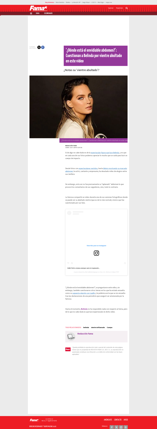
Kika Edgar (101, 2)
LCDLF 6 (93, 2)
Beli (86, 274)
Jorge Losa (109, 2)
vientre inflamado (96, 326)
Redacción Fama (70, 146)
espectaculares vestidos (86, 168)
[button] (37, 47)
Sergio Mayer (86, 2)
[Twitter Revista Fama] (116, 424)
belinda (85, 326)
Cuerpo (108, 326)
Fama (37, 13)
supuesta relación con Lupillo (75, 295)
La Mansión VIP (76, 2)
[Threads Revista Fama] (126, 424)
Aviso (126, 416)
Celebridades (48, 13)
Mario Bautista (60, 2)
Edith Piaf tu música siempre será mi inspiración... (82, 270)
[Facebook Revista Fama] (112, 424)
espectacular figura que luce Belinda (103, 152)
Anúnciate (108, 416)
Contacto (117, 416)
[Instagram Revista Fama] (121, 424)
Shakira (68, 2)
